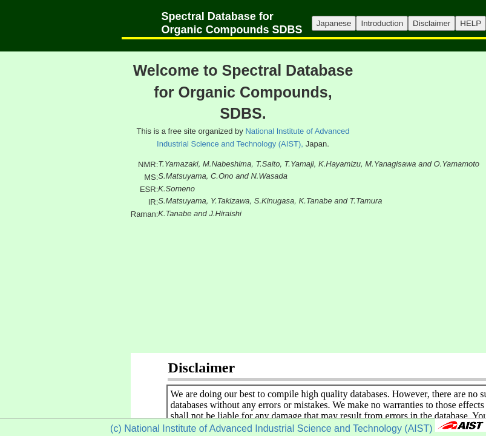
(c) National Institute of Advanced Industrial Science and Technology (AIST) (271, 428)
